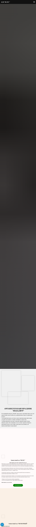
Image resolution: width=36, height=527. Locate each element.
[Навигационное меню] (34, 2)
